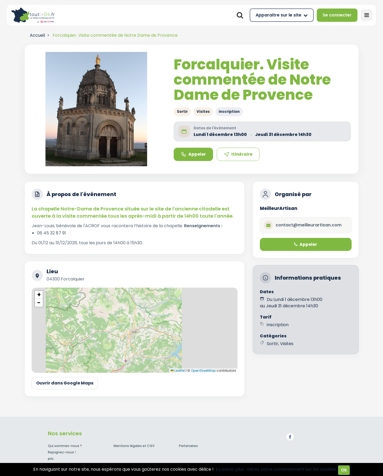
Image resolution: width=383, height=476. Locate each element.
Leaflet (177, 370)
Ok (344, 470)
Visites (203, 111)
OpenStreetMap (203, 370)
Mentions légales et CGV (134, 446)
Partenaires (188, 446)
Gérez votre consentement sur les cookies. (292, 469)
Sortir (182, 111)
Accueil (37, 35)
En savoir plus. (230, 469)
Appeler (193, 154)
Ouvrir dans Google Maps (64, 383)
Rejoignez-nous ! (62, 452)
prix (50, 458)
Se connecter (337, 15)
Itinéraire (238, 154)
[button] (39, 295)
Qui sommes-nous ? (65, 446)
